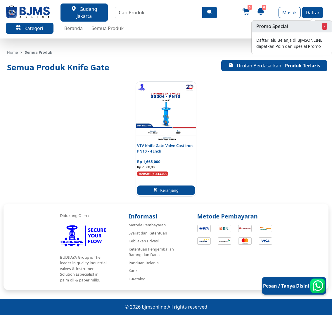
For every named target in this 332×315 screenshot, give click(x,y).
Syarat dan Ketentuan (148, 233)
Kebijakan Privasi (144, 241)
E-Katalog (137, 278)
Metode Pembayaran (147, 225)
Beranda (73, 28)
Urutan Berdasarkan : (274, 65)
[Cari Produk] (159, 12)
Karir (133, 270)
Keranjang (166, 190)
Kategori (29, 28)
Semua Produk (107, 28)
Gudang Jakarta (84, 12)
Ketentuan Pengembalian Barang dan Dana (151, 252)
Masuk (289, 12)
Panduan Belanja (144, 262)
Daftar (313, 12)
